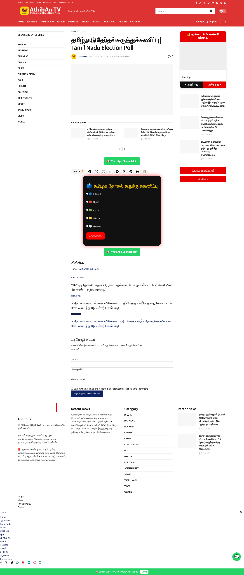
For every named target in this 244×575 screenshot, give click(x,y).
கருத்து (75, 349)
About (21, 500)
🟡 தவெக (93, 218)
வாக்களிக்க (95, 236)
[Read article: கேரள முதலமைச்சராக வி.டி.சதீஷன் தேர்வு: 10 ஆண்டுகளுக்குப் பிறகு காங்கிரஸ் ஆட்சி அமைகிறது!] (131, 133)
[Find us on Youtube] (23, 562)
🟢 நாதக (92, 210)
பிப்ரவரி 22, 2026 (101, 56)
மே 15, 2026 (92, 139)
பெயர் (74, 359)
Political (62, 3)
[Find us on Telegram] (29, 562)
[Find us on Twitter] (6, 562)
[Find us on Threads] (204, 2)
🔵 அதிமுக (93, 193)
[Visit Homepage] (41, 11)
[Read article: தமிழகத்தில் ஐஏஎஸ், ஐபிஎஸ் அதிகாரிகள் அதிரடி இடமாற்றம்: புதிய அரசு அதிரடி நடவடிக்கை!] (78, 133)
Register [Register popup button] (211, 21)
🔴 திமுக (92, 202)
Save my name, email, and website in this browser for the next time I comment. (111, 389)
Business (47, 3)
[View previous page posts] (119, 149)
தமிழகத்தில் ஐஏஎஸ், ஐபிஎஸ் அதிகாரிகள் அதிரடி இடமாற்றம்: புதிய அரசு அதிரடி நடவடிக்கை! (101, 132)
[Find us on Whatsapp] (17, 562)
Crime (21, 68)
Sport (55, 3)
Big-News (135, 21)
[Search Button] (212, 11)
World (38, 3)
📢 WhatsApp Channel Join (122, 161)
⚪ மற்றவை (93, 226)
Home (20, 3)
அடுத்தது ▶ (214, 84)
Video (21, 116)
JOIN (144, 571)
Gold (20, 80)
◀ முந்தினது (192, 84)
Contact (22, 507)
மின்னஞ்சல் (77, 369)
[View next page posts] (124, 149)
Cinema (22, 62)
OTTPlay (4, 552)
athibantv (84, 56)
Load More (203, 179)
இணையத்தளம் (78, 379)
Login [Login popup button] (200, 21)
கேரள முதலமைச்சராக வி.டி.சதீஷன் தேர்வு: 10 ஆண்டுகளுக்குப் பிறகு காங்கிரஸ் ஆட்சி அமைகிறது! (157, 132)
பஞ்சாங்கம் (32, 21)
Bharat (96, 21)
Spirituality (25, 98)
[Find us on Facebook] (1, 562)
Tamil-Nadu (30, 3)
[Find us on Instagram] (34, 562)
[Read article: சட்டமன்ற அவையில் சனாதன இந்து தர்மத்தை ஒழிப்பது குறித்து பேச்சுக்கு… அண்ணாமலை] (189, 146)
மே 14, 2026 (146, 139)
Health (70, 3)
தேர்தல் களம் (6, 559)
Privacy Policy (24, 504)
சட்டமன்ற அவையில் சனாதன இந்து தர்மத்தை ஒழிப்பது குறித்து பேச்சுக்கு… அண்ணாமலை (213, 148)
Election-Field (26, 74)
